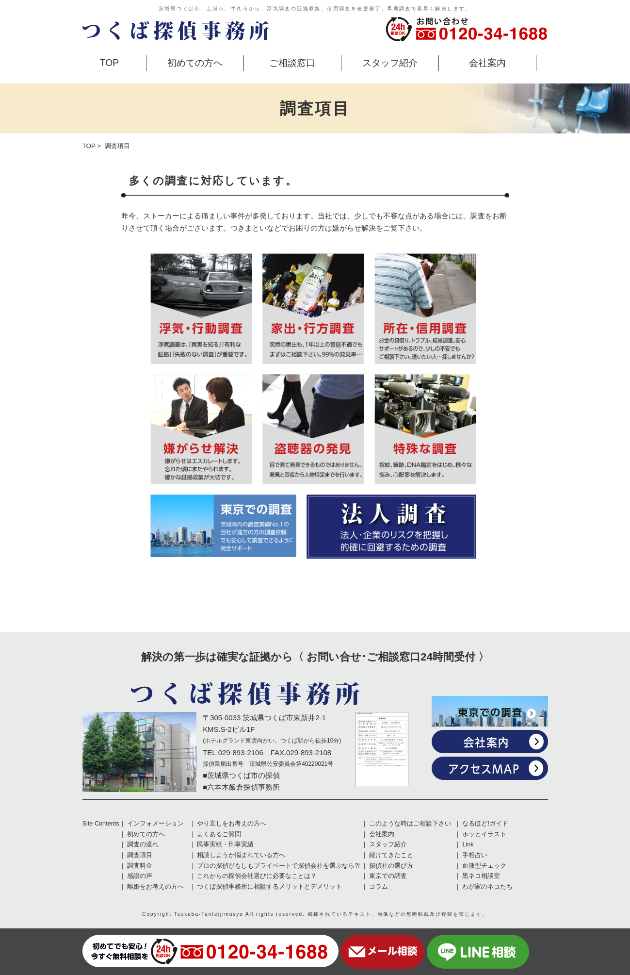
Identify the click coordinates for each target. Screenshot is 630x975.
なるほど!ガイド (485, 823)
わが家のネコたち (487, 886)
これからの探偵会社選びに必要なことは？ (257, 876)
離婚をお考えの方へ (155, 886)
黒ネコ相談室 (481, 876)
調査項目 (139, 855)
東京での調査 (388, 876)
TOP (109, 62)
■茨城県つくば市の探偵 (241, 775)
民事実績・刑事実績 (225, 844)
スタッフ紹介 (390, 62)
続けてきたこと (391, 855)
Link (467, 844)
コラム (378, 886)
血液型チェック (484, 865)
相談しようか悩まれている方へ (241, 855)
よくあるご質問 (219, 834)
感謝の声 (139, 876)
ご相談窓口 (292, 62)
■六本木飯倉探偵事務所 (241, 787)
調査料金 (139, 865)
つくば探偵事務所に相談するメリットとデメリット (269, 886)
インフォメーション (155, 823)
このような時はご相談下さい (410, 823)
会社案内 (487, 62)
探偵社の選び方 (391, 865)
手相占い (474, 855)
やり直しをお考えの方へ (231, 823)
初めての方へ (195, 62)
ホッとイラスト (484, 834)
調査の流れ (143, 844)
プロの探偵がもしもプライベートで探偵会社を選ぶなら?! (278, 865)
